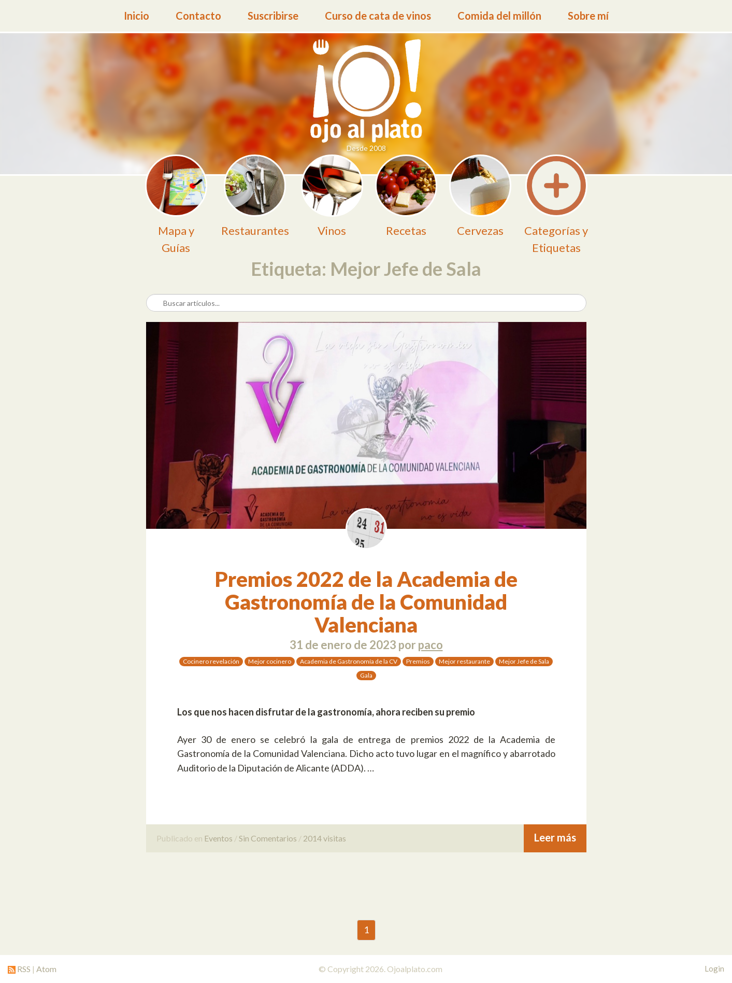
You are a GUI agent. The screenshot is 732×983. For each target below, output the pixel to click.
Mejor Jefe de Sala (524, 661)
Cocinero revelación (211, 661)
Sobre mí (588, 15)
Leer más (555, 837)
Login (714, 968)
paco (430, 645)
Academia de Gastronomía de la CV (348, 661)
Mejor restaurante (464, 661)
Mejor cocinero (269, 661)
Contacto (198, 15)
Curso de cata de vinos (378, 15)
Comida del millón (499, 15)
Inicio (136, 15)
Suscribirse (273, 15)
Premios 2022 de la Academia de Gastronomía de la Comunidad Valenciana (366, 602)
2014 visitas (324, 838)
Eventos (218, 838)
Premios (418, 661)
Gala (366, 675)
